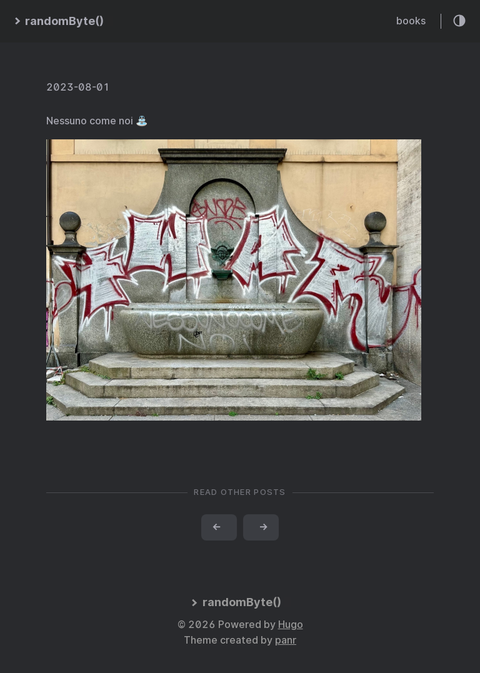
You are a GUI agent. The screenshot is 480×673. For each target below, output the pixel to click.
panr (285, 640)
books (411, 21)
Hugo (290, 625)
